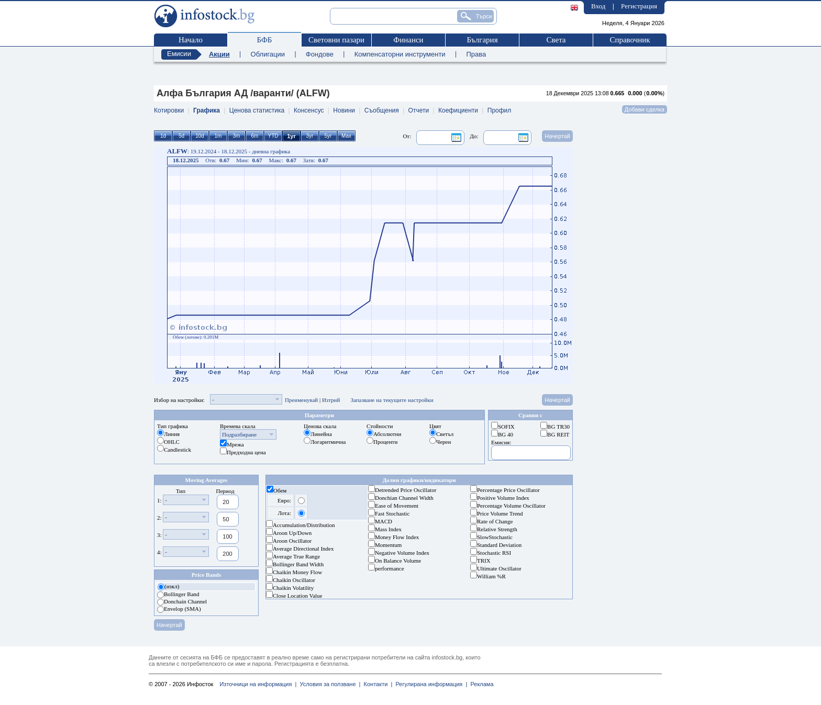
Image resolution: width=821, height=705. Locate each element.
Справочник (629, 40)
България (482, 40)
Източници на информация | (257, 684)
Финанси (408, 40)
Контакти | (376, 684)
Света (555, 40)
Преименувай (301, 400)
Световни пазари (336, 40)
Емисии (179, 54)
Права (476, 54)
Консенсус (309, 110)
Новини (344, 110)
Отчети (418, 110)
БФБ (264, 40)
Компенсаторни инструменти (400, 54)
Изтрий (331, 400)
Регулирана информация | (429, 684)
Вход (598, 6)
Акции (219, 54)
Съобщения (381, 110)
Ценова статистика (256, 110)
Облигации (268, 54)
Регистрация (639, 6)
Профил (499, 110)
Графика (206, 110)
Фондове (320, 54)
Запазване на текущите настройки (391, 400)
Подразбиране (239, 434)
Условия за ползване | (328, 684)
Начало (191, 40)
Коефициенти (458, 110)
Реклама (480, 684)
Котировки (169, 110)
